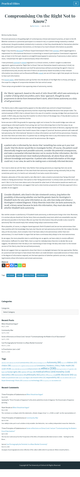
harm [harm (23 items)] (4, 374)
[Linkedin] (16, 267)
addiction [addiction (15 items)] (12, 364)
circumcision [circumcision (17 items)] (15, 368)
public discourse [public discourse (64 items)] (64, 377)
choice (19, 277)
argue (41, 73)
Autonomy (10, 277)
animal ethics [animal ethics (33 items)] (26, 365)
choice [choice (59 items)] (6, 367)
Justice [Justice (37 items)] (25, 374)
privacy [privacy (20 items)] (52, 377)
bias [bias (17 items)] (63, 364)
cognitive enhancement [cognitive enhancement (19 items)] (28, 368)
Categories (5, 310)
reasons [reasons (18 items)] (21, 380)
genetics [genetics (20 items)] (72, 371)
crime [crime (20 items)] (14, 371)
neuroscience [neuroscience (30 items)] (20, 377)
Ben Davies (35, 26)
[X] (3, 267)
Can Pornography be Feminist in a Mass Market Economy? (22, 345)
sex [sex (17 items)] (74, 380)
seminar (56, 51)
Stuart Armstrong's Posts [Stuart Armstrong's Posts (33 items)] (12, 383)
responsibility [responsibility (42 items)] (53, 379)
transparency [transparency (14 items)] (47, 382)
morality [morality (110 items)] (63, 373)
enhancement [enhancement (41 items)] (34, 371)
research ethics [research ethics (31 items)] (39, 380)
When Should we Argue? (10, 326)
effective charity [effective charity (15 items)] (22, 371)
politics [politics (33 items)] (44, 377)
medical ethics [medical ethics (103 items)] (46, 373)
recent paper (9, 80)
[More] (24, 267)
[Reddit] (7, 267)
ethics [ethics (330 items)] (48, 370)
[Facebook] (12, 267)
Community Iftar (7, 332)
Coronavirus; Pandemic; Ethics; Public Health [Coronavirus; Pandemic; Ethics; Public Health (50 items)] (55, 367)
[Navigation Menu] (76, 3)
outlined (17, 63)
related (23, 63)
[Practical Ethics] (11, 3)
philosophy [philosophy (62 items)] (33, 377)
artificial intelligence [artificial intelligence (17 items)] (40, 364)
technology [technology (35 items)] (36, 382)
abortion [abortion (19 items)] (5, 364)
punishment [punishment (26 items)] (13, 380)
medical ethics (29, 277)
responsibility (42, 277)
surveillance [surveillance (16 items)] (27, 382)
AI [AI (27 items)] (18, 365)
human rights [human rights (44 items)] (14, 374)
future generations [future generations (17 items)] (62, 371)
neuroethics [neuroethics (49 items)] (8, 377)
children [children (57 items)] (71, 364)
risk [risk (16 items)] (62, 380)
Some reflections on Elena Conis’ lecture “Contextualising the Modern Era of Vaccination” (34, 338)
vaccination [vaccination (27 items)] (56, 383)
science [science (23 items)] (67, 380)
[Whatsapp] (20, 267)
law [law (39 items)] (32, 374)
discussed (19, 51)
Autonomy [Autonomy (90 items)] (54, 364)
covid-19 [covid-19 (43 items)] (6, 371)
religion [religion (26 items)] (28, 380)
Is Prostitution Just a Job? (11, 351)
